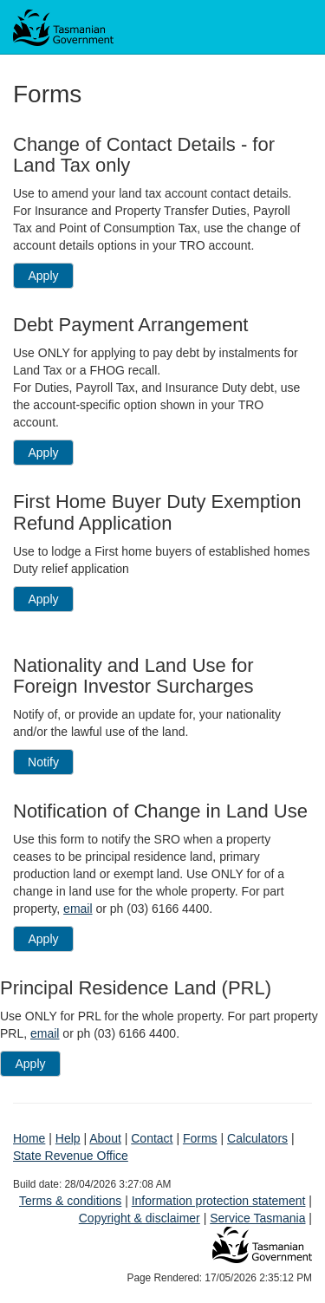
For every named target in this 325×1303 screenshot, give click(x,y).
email (77, 908)
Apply (43, 276)
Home (29, 1138)
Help (68, 1138)
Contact (151, 1138)
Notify (43, 762)
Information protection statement (219, 1201)
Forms (200, 1138)
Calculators (257, 1138)
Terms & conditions (70, 1201)
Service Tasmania (257, 1218)
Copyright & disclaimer (139, 1218)
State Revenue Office (70, 1156)
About (105, 1138)
